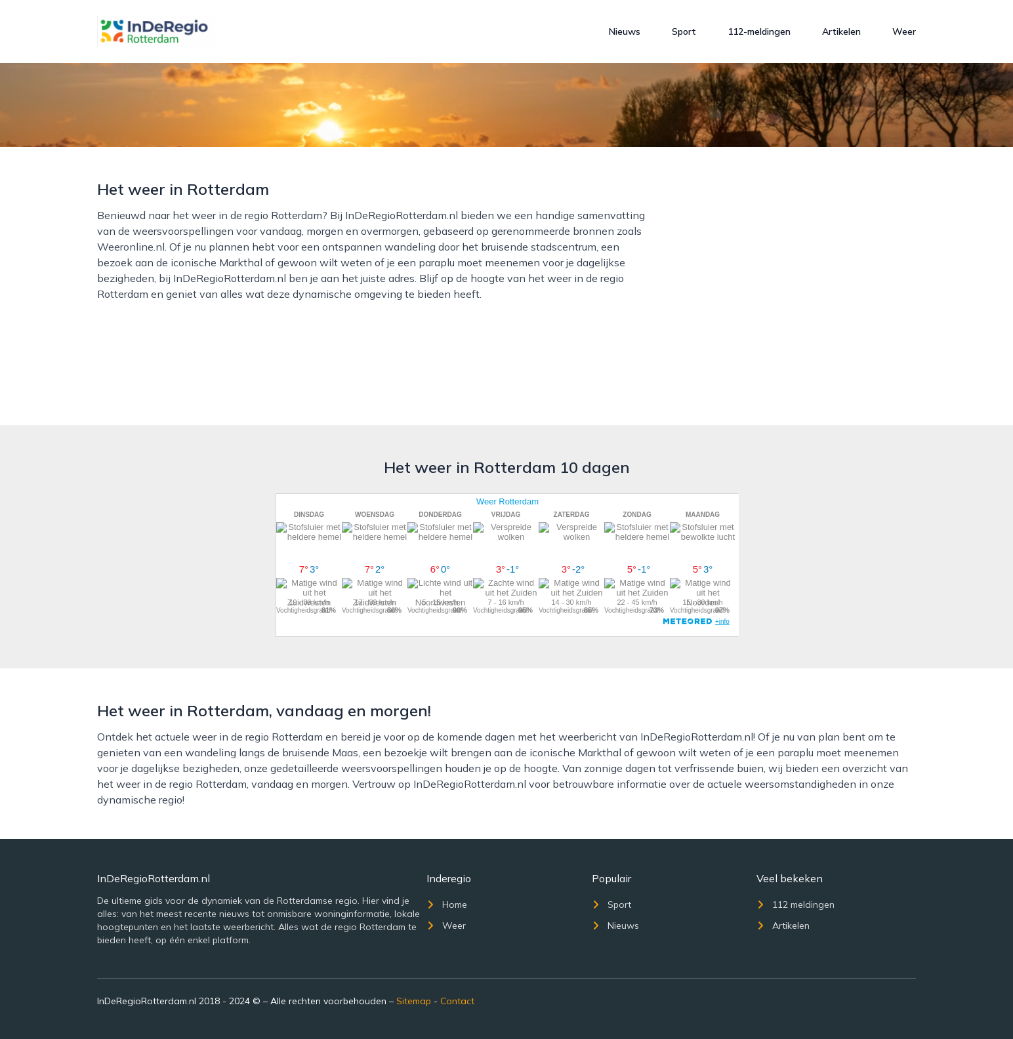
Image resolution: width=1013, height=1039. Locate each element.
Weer (904, 31)
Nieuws (624, 31)
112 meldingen (795, 904)
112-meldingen (759, 31)
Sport (684, 31)
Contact (457, 1001)
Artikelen (841, 31)
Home (446, 904)
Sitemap (413, 1001)
